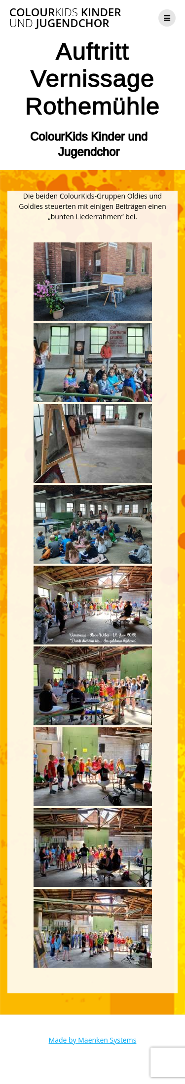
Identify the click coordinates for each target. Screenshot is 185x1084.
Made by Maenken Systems (93, 1040)
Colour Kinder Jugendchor (65, 18)
